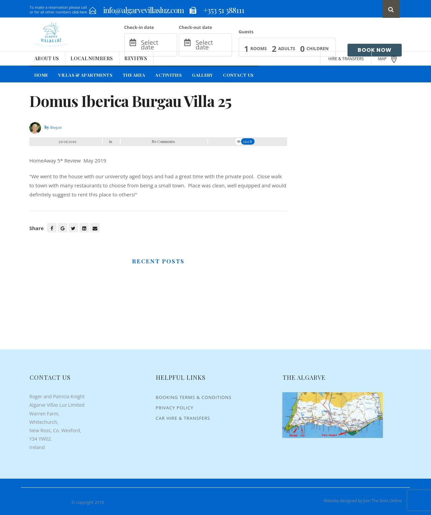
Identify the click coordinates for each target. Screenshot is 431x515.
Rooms (258, 48)
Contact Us (238, 75)
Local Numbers (91, 58)
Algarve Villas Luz (47, 502)
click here (79, 12)
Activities (168, 75)
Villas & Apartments (85, 75)
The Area (134, 75)
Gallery (202, 75)
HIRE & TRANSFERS (346, 59)
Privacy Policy (174, 408)
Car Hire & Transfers (183, 418)
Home (41, 75)
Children (317, 48)
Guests (246, 32)
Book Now (375, 50)
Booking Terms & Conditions (193, 397)
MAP (388, 59)
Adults (286, 48)
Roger (56, 127)
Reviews (135, 58)
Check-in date (139, 27)
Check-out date (195, 27)
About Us (46, 58)
